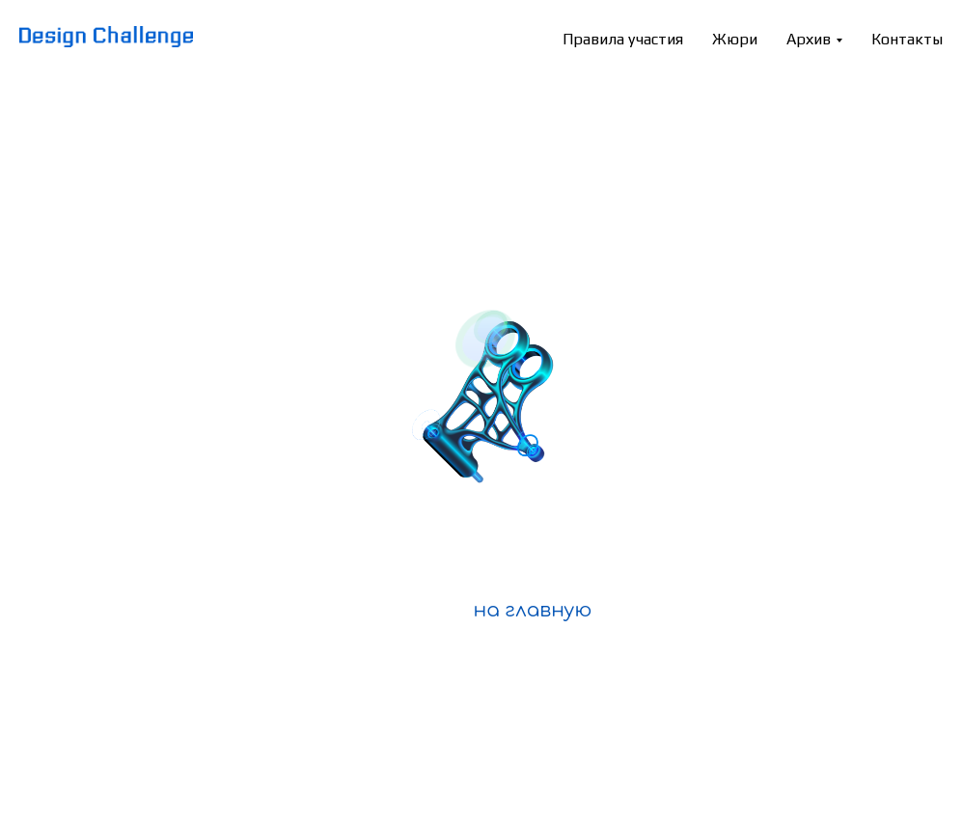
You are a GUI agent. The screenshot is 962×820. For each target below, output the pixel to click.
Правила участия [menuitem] (623, 39)
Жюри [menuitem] (734, 39)
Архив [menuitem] (808, 39)
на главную (532, 610)
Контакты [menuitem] (907, 39)
